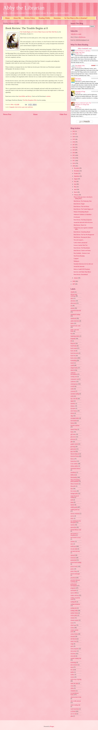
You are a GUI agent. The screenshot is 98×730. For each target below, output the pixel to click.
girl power (73, 436)
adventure (73, 301)
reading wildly (74, 610)
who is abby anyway (76, 701)
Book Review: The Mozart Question (83, 219)
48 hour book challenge (74, 295)
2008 (73, 281)
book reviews (18, 107)
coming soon (74, 376)
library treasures (75, 483)
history (72, 458)
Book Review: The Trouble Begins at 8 (83, 209)
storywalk (73, 656)
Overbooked (77, 217)
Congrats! (76, 258)
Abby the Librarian (24, 8)
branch (72, 363)
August (76, 179)
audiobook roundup (75, 314)
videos (72, 688)
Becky (29, 96)
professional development (74, 584)
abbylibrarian (82, 37)
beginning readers (75, 336)
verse (72, 686)
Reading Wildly (44, 18)
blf (71, 341)
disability (73, 403)
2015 (73, 150)
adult (72, 298)
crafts (72, 389)
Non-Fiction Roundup (79, 256)
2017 (73, 144)
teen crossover (74, 665)
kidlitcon (73, 475)
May (75, 186)
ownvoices (73, 557)
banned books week (75, 325)
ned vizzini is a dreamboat (74, 534)
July (75, 181)
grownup (73, 446)
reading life (73, 601)
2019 (73, 139)
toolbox (72, 674)
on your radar (74, 549)
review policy (74, 615)
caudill (72, 365)
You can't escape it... (79, 240)
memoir (72, 504)
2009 (73, 166)
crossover (73, 391)
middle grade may (75, 509)
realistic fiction (74, 613)
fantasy (72, 423)
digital (72, 401)
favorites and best (75, 425)
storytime (73, 653)
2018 (73, 142)
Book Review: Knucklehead (81, 274)
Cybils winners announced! (80, 242)
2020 (73, 136)
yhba (72, 716)
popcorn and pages (75, 573)
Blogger (52, 726)
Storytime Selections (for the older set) (83, 264)
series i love (74, 641)
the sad (72, 669)
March (76, 192)
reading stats (74, 608)
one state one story (75, 551)
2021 (73, 134)
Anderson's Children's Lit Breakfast (82, 214)
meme (72, 502)
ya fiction (73, 711)
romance (73, 618)
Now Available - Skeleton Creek (82, 253)
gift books (73, 434)
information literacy (75, 468)
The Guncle (78, 78)
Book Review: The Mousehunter (82, 248)
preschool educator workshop (75, 580)
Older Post (63, 114)
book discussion (75, 353)
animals (72, 308)
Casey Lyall (78, 93)
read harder (73, 590)
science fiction (74, 634)
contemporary (74, 384)
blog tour (73, 343)
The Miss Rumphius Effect (30, 100)
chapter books (74, 368)
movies (72, 516)
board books (74, 345)
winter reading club (75, 705)
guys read (24, 107)
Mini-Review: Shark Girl (80, 225)
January (76, 278)
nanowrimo (73, 527)
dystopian (73, 408)
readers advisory (75, 595)
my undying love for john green (76, 521)
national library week (76, 529)
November (77, 171)
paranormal (73, 560)
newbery (73, 541)
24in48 (72, 292)
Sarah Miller (22, 96)
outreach (73, 555)
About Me (17, 18)
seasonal (73, 636)
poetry (72, 569)
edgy (72, 415)
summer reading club (76, 658)
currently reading (75, 393)
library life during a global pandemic (75, 480)
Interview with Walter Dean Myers (82, 272)
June (75, 184)
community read (75, 379)
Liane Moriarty (79, 67)
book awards (74, 348)
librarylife (73, 486)
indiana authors (74, 466)
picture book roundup (76, 562)
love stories (73, 491)
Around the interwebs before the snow (83, 222)
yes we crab (73, 713)
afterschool (73, 303)
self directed (74, 639)
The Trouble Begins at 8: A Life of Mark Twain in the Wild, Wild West (38, 32)
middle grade (74, 507)
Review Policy (29, 18)
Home (7, 18)
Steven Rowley (79, 80)
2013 (73, 155)
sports (72, 646)
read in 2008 (74, 593)
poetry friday (74, 571)
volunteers (73, 690)
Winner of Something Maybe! (81, 211)
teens (72, 667)
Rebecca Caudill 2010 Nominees (82, 269)
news (72, 544)
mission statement (75, 513)
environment (74, 420)
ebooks (72, 413)
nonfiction (30, 107)
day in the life (74, 398)
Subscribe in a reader (76, 34)
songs (72, 643)
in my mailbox (74, 463)
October (76, 173)
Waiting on (76, 261)
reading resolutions (75, 604)
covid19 (73, 386)
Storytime (57, 18)
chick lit (73, 370)
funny (72, 432)
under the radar (74, 683)
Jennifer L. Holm (79, 54)
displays (73, 406)
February (76, 194)
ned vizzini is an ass (75, 537)
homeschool (74, 461)
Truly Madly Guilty (80, 65)
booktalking (74, 360)
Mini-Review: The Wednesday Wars (83, 201)
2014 (73, 152)
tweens (72, 677)
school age (73, 625)
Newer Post (7, 114)
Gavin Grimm (78, 107)
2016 (73, 147)
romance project (75, 620)
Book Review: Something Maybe (82, 232)
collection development (74, 373)
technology (73, 662)
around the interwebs (76, 310)
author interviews (75, 321)
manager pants (74, 493)
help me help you (75, 454)
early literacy (74, 411)
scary (72, 622)
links (72, 488)
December (76, 168)
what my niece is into (76, 697)
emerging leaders (75, 418)
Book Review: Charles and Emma (82, 250)
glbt (71, 441)
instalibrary (73, 472)
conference (73, 381)
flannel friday (74, 429)
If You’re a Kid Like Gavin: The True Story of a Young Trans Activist (83, 104)
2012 (73, 158)
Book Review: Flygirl (79, 204)
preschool (73, 577)
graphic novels (74, 444)
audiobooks (73, 318)
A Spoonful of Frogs (80, 91)
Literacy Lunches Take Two (80, 245)
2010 (73, 163)
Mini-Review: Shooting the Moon (82, 237)
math (72, 500)
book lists (73, 355)
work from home (75, 709)
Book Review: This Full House (81, 206)
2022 (73, 131)
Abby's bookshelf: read (85, 48)
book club (73, 350)
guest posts (73, 449)
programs (73, 588)
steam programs (74, 648)
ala (71, 305)
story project (74, 651)
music (72, 518)
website (48, 96)
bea (71, 333)
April (75, 189)
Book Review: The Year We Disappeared (84, 234)
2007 (73, 284)
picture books (74, 566)
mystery (73, 524)
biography (11, 107)
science (72, 627)
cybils (72, 396)
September (77, 176)
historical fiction (75, 456)
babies (72, 323)
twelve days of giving (76, 679)
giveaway (73, 439)
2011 (73, 160)
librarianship (74, 477)
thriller (72, 672)
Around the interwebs (79, 266)
